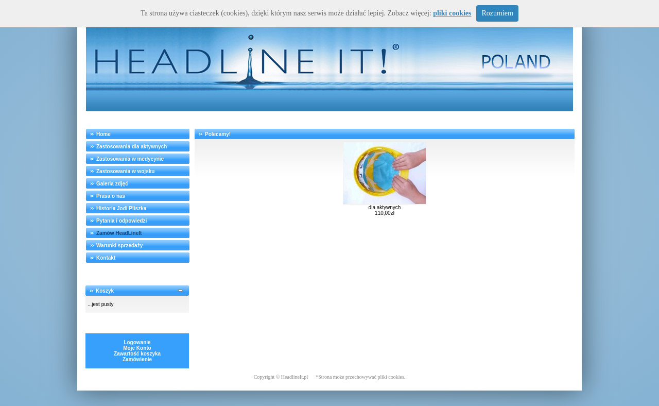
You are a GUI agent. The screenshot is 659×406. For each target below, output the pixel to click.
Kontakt (105, 258)
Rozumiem (497, 13)
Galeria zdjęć (112, 184)
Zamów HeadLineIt (119, 233)
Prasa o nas (110, 196)
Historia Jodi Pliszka (121, 208)
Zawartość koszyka (137, 354)
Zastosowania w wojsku (125, 171)
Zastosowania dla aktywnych (131, 146)
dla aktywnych (385, 207)
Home (103, 134)
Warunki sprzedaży (119, 245)
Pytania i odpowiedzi (121, 221)
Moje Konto (137, 348)
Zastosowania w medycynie (130, 159)
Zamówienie (137, 359)
